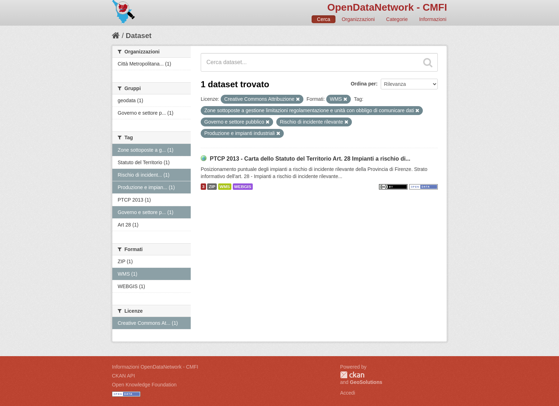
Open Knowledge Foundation (144, 384)
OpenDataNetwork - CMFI (387, 7)
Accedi (347, 393)
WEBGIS (242, 186)
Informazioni (432, 19)
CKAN (352, 375)
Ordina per (363, 84)
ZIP (212, 186)
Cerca (323, 19)
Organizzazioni (358, 19)
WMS (225, 186)
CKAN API (123, 376)
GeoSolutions (366, 382)
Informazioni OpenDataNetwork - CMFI (155, 367)
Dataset (139, 36)
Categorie (397, 19)
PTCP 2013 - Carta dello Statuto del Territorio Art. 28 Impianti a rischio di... (310, 159)
